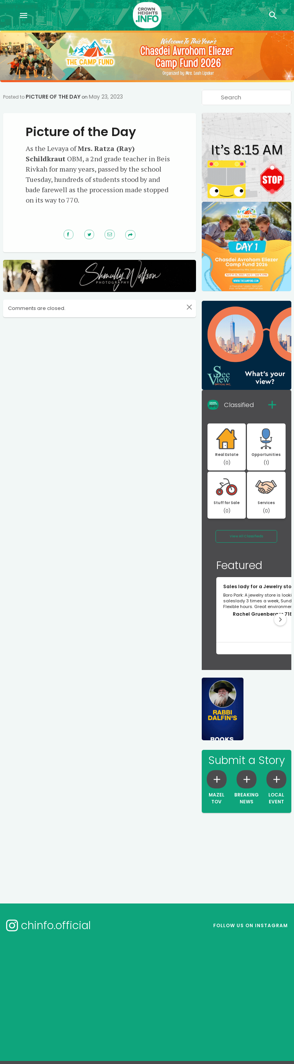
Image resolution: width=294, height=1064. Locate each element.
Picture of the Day (53, 97)
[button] (280, 619)
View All (246, 536)
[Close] (189, 307)
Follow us (250, 925)
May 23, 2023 (106, 97)
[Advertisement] (148, 345)
